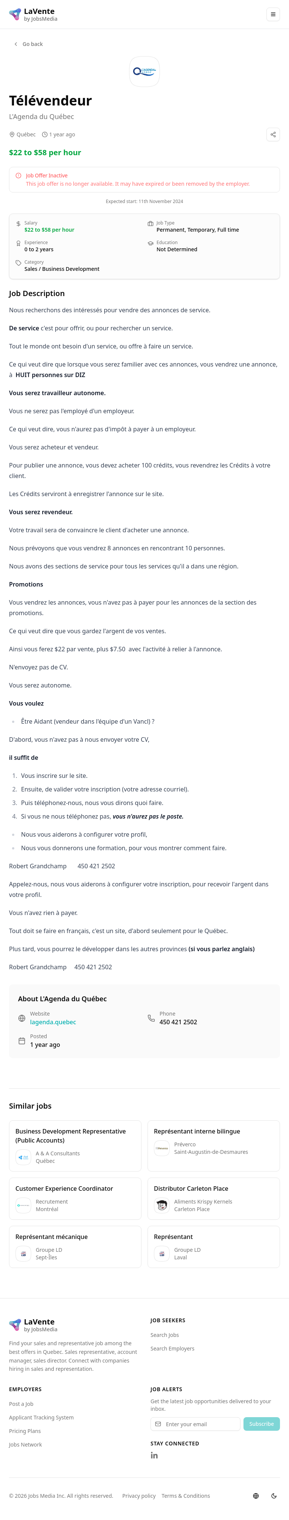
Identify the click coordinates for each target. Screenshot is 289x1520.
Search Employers (173, 1348)
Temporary (200, 229)
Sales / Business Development (61, 268)
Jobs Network (25, 1444)
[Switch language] (256, 1496)
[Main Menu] (273, 14)
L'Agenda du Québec (41, 116)
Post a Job (21, 1403)
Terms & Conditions (186, 1495)
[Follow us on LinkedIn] (154, 1455)
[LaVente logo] (33, 14)
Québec (26, 134)
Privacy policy (139, 1495)
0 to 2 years (38, 249)
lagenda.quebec (53, 1022)
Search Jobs (165, 1334)
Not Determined (177, 249)
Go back (28, 43)
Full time (228, 229)
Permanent (171, 229)
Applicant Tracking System (41, 1417)
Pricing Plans (25, 1430)
